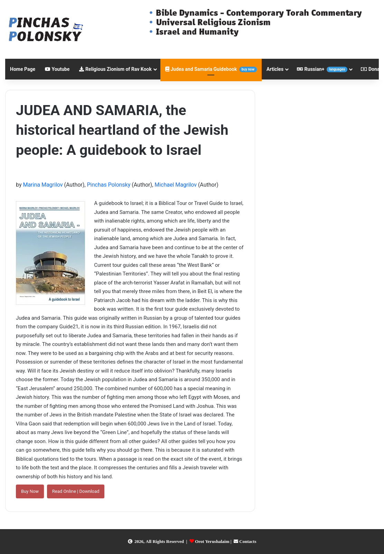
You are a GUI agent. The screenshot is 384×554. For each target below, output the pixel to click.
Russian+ (322, 69)
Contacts (247, 541)
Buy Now (30, 491)
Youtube (57, 69)
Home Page (22, 69)
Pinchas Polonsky (108, 184)
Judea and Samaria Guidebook (211, 69)
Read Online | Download (76, 491)
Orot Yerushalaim (212, 541)
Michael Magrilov (175, 184)
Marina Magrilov (43, 184)
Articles (274, 69)
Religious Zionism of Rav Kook (115, 69)
